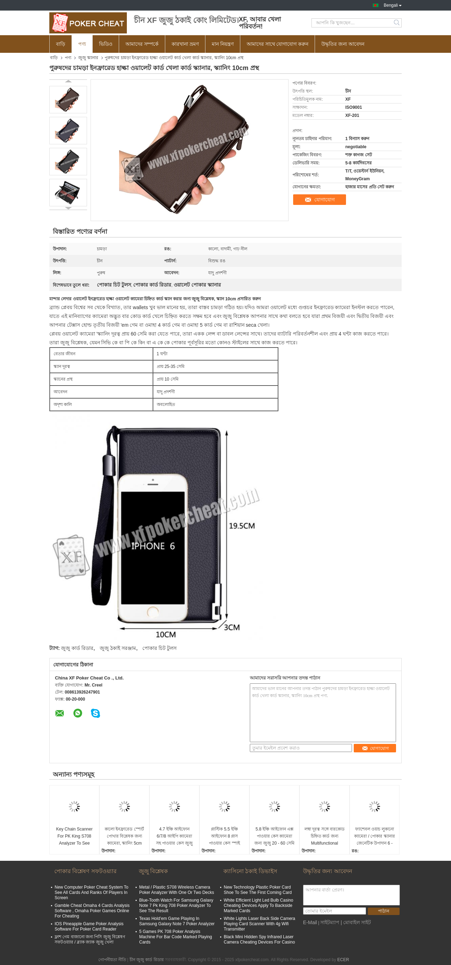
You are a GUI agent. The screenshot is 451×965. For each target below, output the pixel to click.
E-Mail (310, 922)
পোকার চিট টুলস (159, 648)
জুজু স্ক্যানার (88, 57)
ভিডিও (105, 44)
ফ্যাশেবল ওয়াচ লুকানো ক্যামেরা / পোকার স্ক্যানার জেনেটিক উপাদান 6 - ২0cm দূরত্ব (374, 837)
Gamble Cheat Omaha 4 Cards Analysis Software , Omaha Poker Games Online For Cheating (92, 911)
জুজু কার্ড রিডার (77, 648)
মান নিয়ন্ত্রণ (223, 44)
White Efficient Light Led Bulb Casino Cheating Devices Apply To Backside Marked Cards (258, 905)
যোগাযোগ (324, 199)
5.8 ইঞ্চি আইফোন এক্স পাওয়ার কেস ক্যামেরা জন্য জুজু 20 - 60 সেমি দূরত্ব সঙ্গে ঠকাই (274, 837)
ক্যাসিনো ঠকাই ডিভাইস (250, 871)
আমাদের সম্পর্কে (142, 44)
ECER (343, 959)
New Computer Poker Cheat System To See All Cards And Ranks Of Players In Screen (91, 892)
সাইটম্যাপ (329, 922)
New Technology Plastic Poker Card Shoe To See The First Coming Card (258, 890)
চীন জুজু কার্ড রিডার (147, 959)
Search (397, 22)
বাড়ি (60, 44)
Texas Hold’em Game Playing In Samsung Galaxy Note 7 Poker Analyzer (177, 921)
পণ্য (82, 44)
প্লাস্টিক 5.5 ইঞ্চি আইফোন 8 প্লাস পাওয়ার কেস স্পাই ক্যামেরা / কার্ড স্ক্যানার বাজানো (224, 837)
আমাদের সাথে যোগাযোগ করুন (278, 44)
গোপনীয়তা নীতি (112, 959)
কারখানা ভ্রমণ (185, 44)
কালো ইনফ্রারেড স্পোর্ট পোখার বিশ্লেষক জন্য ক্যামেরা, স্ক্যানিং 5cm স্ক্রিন (124, 837)
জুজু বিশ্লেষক (153, 871)
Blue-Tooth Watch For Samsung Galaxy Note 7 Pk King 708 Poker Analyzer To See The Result (176, 905)
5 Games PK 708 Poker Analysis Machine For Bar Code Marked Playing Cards (175, 937)
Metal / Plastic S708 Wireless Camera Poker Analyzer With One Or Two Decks (176, 890)
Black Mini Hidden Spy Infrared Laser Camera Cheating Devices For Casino (259, 939)
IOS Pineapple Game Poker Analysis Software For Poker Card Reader (89, 926)
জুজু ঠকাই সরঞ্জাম (118, 648)
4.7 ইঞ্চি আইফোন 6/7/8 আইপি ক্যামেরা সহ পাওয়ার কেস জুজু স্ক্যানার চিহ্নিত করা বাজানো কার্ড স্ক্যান (174, 837)
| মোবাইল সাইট (356, 922)
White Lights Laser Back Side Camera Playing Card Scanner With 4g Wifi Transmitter (259, 924)
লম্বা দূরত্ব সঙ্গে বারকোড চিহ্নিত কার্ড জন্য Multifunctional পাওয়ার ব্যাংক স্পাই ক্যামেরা (324, 837)
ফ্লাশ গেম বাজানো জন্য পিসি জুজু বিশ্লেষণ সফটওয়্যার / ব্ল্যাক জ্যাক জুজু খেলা (90, 939)
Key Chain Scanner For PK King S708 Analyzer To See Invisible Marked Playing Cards (74, 837)
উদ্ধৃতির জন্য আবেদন (342, 44)
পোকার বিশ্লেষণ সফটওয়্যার (85, 871)
